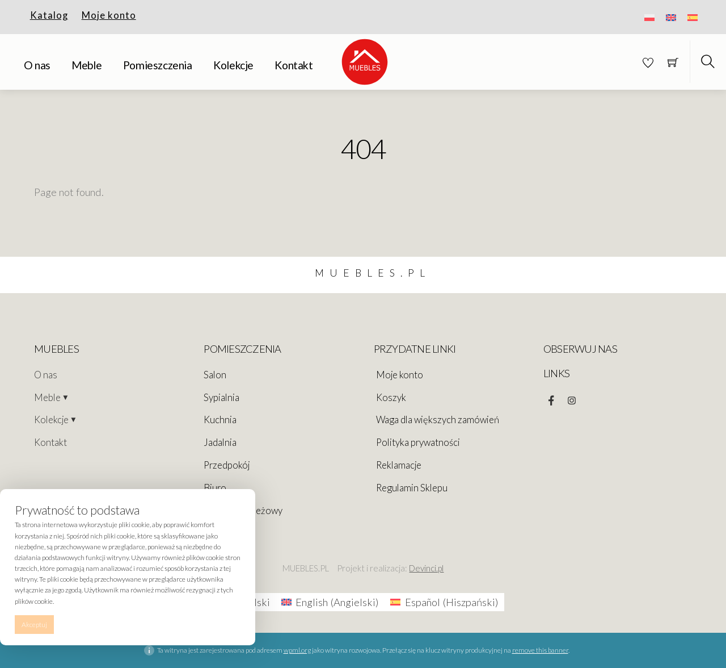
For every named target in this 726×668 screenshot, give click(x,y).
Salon (215, 375)
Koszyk (391, 397)
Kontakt (294, 65)
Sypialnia (221, 397)
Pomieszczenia (157, 65)
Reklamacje (398, 465)
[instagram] (572, 397)
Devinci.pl (426, 568)
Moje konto (109, 15)
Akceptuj (34, 624)
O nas (37, 65)
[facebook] (551, 397)
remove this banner (540, 650)
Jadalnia (220, 442)
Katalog (49, 15)
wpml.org (297, 650)
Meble (86, 65)
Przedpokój (227, 465)
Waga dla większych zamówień (437, 419)
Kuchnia (220, 419)
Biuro (215, 488)
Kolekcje (233, 65)
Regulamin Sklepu (412, 488)
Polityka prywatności (418, 442)
